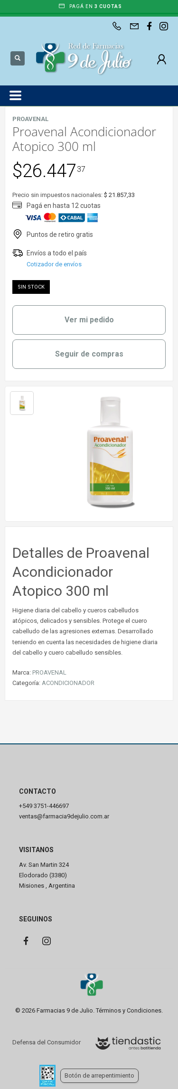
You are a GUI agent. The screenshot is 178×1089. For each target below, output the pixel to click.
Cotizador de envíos (54, 264)
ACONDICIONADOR (68, 682)
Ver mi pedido (89, 319)
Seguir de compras (89, 353)
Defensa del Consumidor (46, 1042)
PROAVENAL (49, 672)
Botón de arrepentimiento (99, 1075)
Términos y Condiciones (128, 1010)
